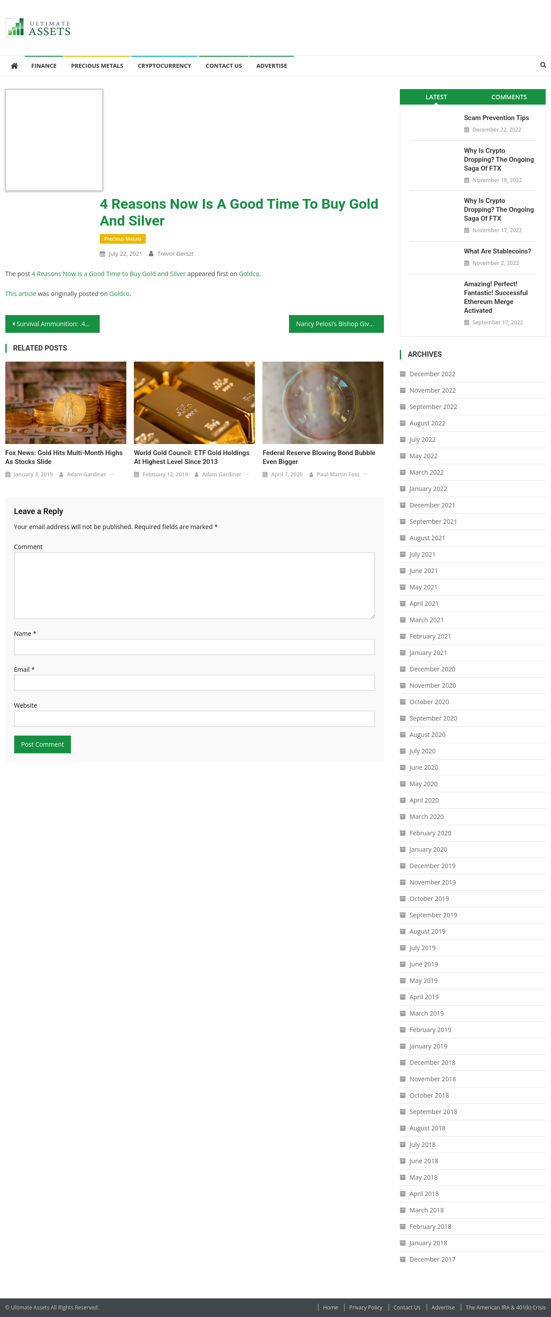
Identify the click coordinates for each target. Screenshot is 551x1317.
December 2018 (432, 1062)
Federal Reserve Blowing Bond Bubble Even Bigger (318, 457)
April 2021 (424, 603)
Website (25, 705)
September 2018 (433, 1111)
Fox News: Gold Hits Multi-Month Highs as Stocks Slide (64, 457)
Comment (28, 546)
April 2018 (424, 1193)
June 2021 (424, 570)
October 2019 (429, 898)
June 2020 (424, 767)
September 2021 (433, 521)
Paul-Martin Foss (338, 474)
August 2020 (427, 734)
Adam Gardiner (86, 474)
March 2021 (427, 620)
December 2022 (432, 374)
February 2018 (430, 1226)
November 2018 (433, 1079)
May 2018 (424, 1177)
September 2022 (433, 406)
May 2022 (424, 456)
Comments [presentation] (509, 97)
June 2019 (424, 964)
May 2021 (424, 587)
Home (330, 1307)
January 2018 (428, 1243)
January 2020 (428, 849)
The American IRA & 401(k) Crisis (506, 1307)
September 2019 (433, 915)
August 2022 (427, 423)
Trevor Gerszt (175, 253)
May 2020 (424, 783)
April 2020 (424, 800)
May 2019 (424, 980)
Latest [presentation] (436, 97)
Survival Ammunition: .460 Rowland (58, 324)
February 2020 (430, 833)
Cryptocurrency (164, 66)
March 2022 (427, 472)
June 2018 (424, 1161)
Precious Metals (97, 66)
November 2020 (433, 685)
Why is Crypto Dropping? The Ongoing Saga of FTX (499, 159)
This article (20, 293)
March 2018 (427, 1210)
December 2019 (432, 865)
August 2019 (427, 931)
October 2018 (429, 1095)
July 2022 (423, 439)
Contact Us (224, 66)
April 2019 (424, 997)
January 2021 (428, 652)
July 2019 (423, 947)
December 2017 (432, 1259)
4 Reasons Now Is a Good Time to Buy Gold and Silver (109, 273)
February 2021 (430, 636)
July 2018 (423, 1144)
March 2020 (427, 816)
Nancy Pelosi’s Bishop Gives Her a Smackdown (340, 324)
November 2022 (433, 390)
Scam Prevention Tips (496, 118)
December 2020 (432, 669)
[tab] (436, 97)
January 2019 (428, 1046)
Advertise (271, 66)
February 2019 (430, 1029)
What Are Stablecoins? (497, 251)
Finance (44, 66)
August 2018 (427, 1128)
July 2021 (423, 554)
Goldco (249, 273)
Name (25, 633)
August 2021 (427, 538)
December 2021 (432, 505)
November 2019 (433, 882)
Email (24, 669)
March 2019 (427, 1013)
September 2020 (433, 718)
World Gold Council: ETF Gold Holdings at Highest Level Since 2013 (192, 457)
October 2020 (429, 701)
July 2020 (423, 751)
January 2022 (428, 488)
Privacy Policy (366, 1307)
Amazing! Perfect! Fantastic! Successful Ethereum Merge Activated (496, 297)
